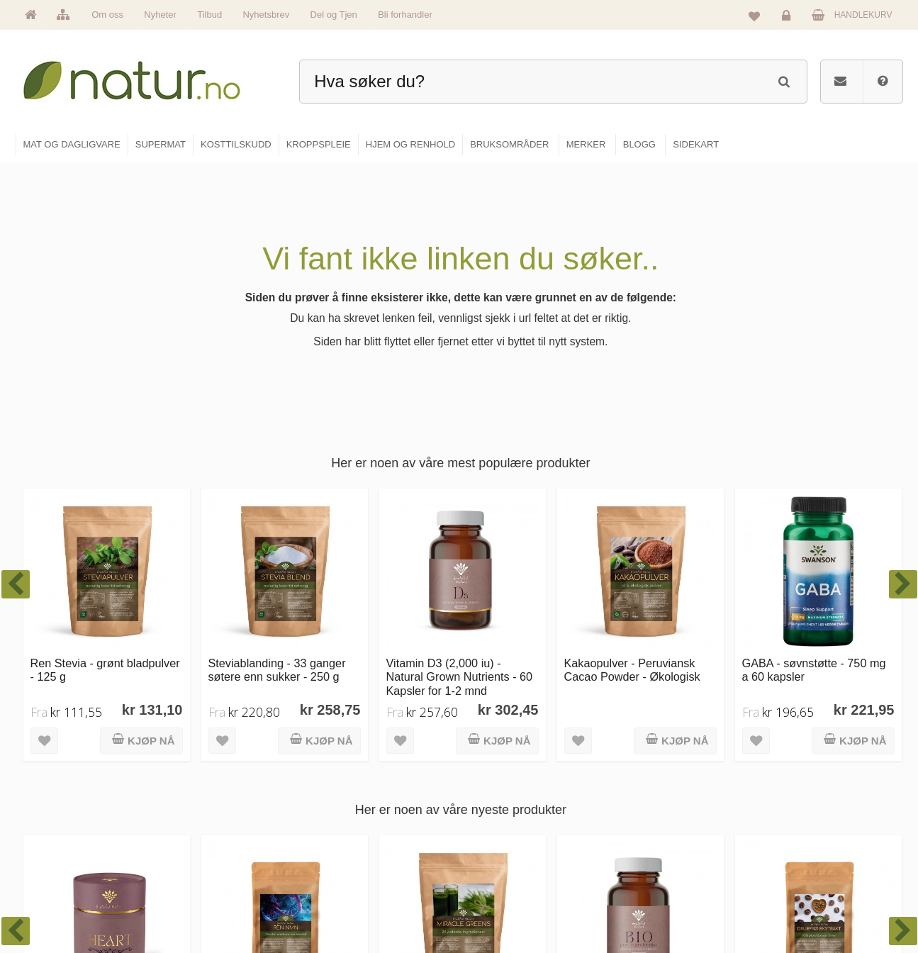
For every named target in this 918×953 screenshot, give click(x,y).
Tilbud (209, 14)
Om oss (107, 14)
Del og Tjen (333, 14)
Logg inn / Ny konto (807, 779)
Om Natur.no (352, 809)
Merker (341, 840)
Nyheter (160, 14)
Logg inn (788, 18)
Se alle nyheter (356, 870)
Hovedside (348, 779)
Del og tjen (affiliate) (666, 870)
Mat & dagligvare (510, 779)
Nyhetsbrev (265, 14)
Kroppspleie (500, 870)
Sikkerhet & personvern (815, 900)
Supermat (496, 809)
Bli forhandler (405, 14)
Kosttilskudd (501, 840)
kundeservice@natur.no (157, 861)
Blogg (639, 779)
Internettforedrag (659, 840)
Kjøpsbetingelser (802, 870)
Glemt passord (799, 809)
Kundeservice (797, 840)
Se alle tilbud (352, 900)
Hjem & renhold (507, 900)
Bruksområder (654, 809)
